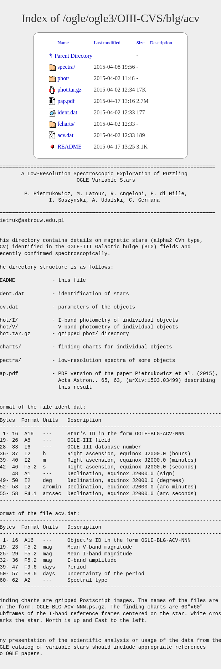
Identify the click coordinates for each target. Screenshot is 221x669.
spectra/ (66, 67)
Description (161, 42)
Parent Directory (74, 56)
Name (63, 42)
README (69, 147)
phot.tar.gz (69, 90)
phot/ (63, 78)
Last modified (107, 42)
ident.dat (67, 112)
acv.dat (65, 135)
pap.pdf (65, 101)
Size (140, 42)
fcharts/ (65, 124)
